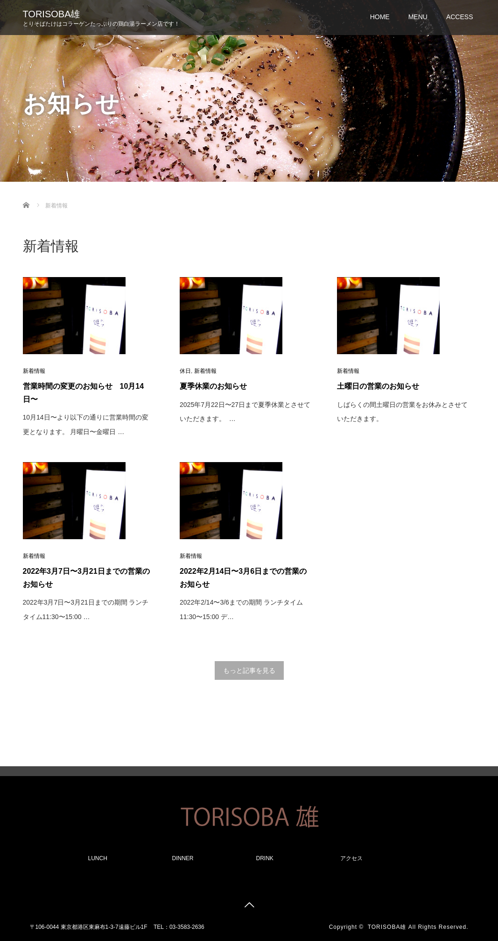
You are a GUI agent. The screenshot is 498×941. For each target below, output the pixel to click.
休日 (185, 371)
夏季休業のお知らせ (213, 386)
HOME (380, 17)
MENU (418, 17)
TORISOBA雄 (51, 14)
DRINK (265, 858)
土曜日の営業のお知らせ (378, 386)
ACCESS (459, 17)
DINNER (183, 858)
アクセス (351, 858)
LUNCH (97, 858)
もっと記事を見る (249, 670)
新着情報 (34, 371)
